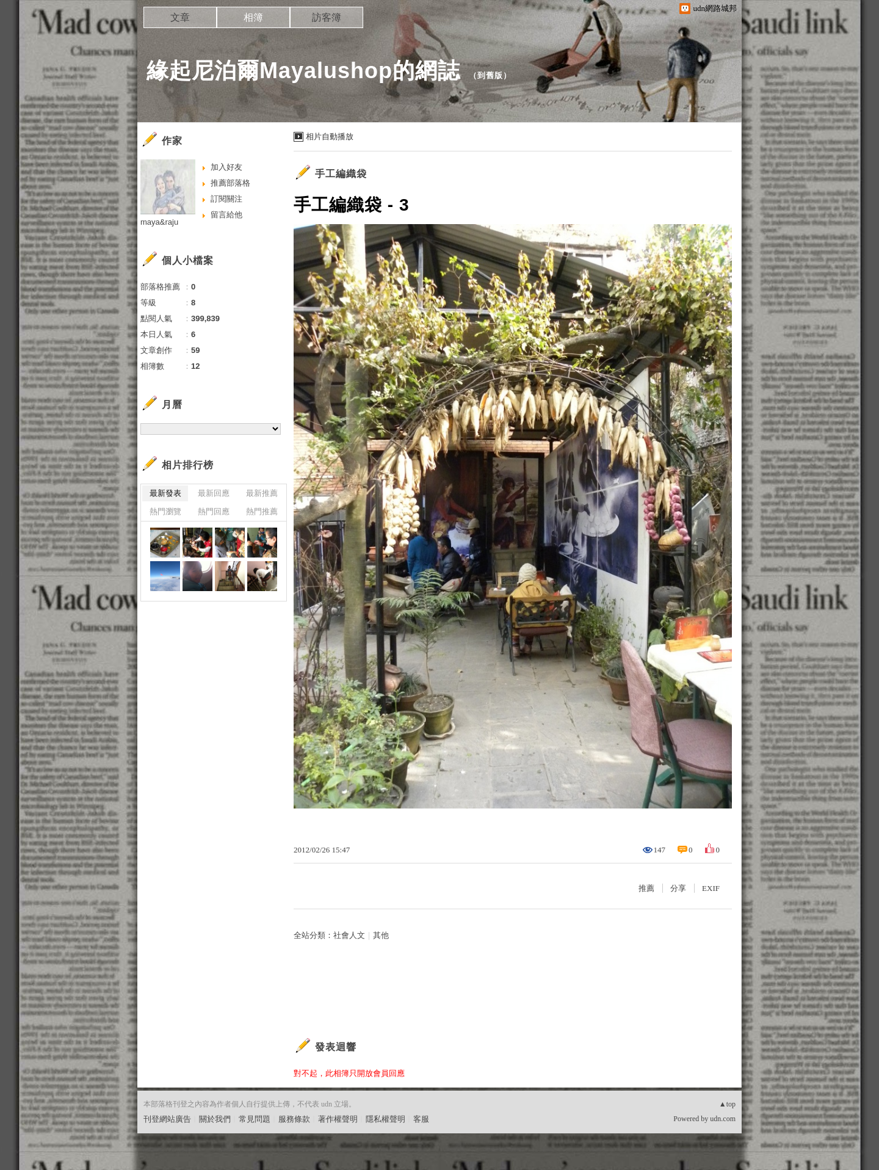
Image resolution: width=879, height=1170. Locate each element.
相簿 (253, 17)
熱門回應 (214, 511)
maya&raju (159, 222)
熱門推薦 (262, 511)
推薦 (646, 888)
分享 (678, 888)
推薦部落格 (230, 182)
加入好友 (226, 167)
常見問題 (254, 1119)
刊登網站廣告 (167, 1119)
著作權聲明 (338, 1119)
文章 (180, 17)
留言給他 (226, 214)
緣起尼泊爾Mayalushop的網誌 (303, 70)
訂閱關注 (226, 198)
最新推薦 (262, 493)
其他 (381, 935)
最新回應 (214, 493)
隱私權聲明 (385, 1119)
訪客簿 (326, 17)
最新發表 (165, 493)
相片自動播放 (329, 136)
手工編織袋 (341, 174)
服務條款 (294, 1119)
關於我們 (215, 1119)
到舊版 (490, 75)
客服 (421, 1119)
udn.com (723, 1118)
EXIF (711, 888)
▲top (727, 1104)
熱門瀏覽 (165, 511)
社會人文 (349, 935)
